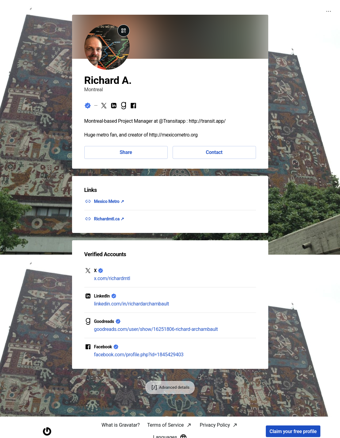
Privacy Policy (215, 425)
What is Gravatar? (120, 425)
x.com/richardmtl (112, 278)
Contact (214, 152)
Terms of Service (165, 425)
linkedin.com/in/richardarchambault (131, 304)
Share (126, 152)
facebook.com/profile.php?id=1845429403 (139, 355)
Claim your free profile (293, 431)
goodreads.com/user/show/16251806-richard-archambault (156, 329)
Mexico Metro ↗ (109, 201)
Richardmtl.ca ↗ (109, 218)
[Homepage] (47, 431)
